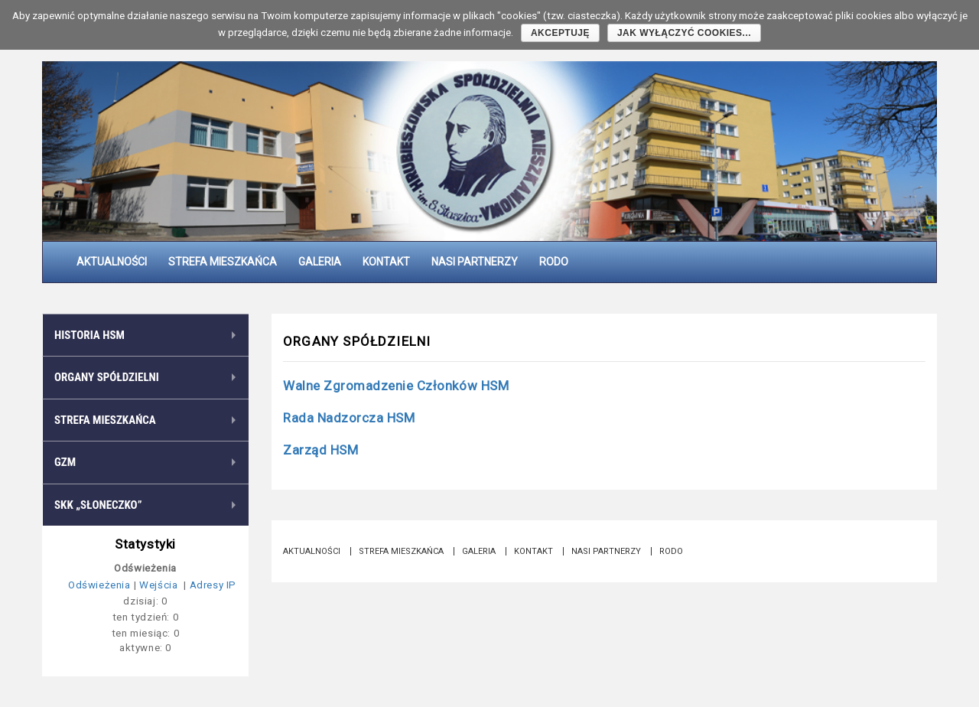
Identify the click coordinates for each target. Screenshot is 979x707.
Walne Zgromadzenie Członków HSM (396, 385)
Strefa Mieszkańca (222, 262)
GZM (65, 462)
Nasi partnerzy (474, 262)
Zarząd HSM (320, 450)
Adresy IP (213, 585)
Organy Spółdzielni (106, 377)
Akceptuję (560, 33)
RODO (553, 262)
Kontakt (386, 262)
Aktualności (111, 262)
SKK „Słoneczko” (98, 505)
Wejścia (160, 585)
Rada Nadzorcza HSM (349, 417)
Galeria (319, 262)
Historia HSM (89, 335)
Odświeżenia (99, 585)
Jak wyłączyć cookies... (684, 33)
